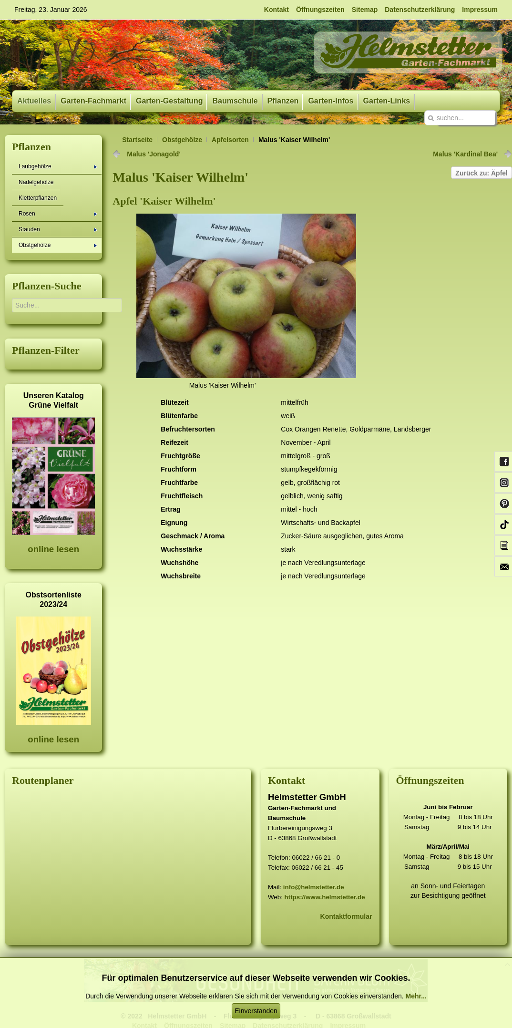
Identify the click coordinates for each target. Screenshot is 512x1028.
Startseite (137, 140)
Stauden (58, 229)
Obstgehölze (182, 140)
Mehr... (415, 996)
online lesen (53, 549)
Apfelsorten (230, 140)
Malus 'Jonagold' (153, 154)
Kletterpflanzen (38, 198)
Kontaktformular (346, 916)
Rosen (58, 213)
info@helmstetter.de (313, 887)
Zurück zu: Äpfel (481, 173)
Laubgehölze (58, 166)
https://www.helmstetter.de (325, 897)
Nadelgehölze (36, 182)
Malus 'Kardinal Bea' (465, 154)
